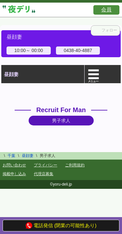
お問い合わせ (14, 165)
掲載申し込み (14, 174)
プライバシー (45, 165)
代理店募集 (43, 174)
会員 (106, 9)
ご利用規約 (75, 165)
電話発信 (39, 225)
